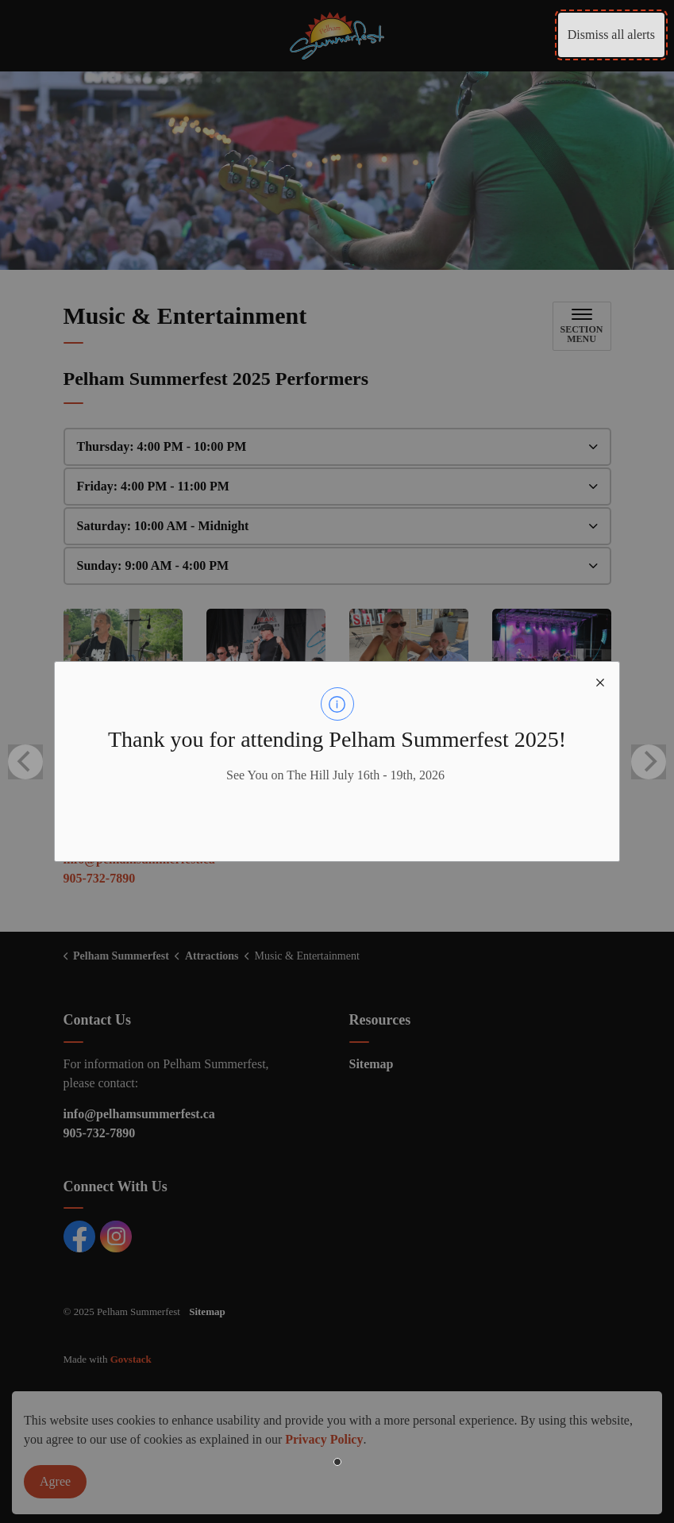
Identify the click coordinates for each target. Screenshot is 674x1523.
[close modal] (600, 681)
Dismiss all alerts (611, 34)
